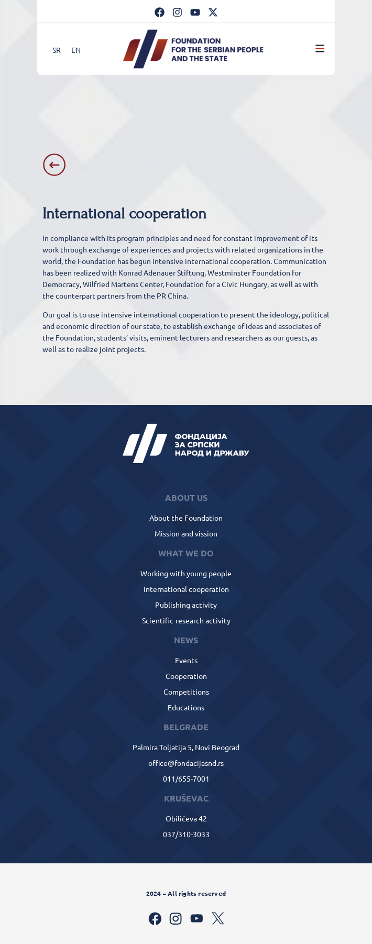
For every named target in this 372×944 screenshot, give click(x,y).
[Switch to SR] (56, 49)
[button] (320, 48)
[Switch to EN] (76, 49)
